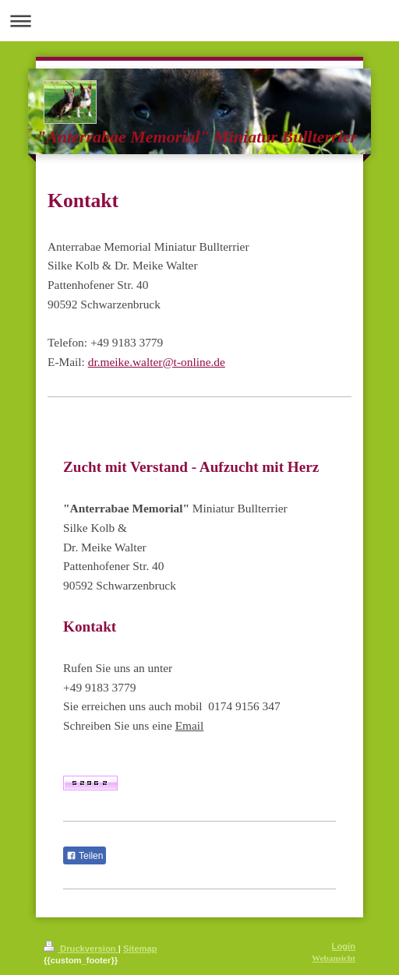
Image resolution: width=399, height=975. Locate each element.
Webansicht (333, 958)
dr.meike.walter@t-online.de (156, 361)
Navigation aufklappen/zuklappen (199, 20)
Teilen (84, 855)
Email (189, 725)
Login (343, 946)
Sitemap (140, 948)
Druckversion (81, 948)
